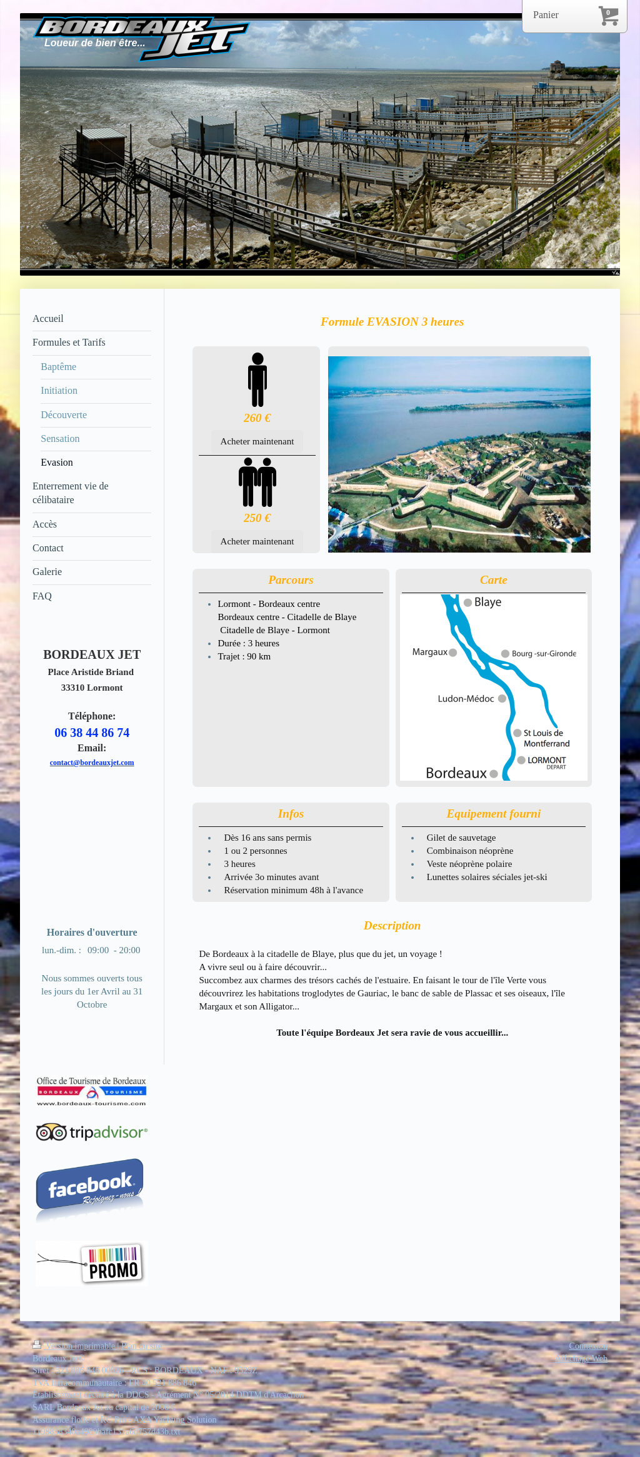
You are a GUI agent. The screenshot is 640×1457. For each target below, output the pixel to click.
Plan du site (141, 1346)
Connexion (588, 1346)
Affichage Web (581, 1358)
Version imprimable (75, 1346)
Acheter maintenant (257, 441)
